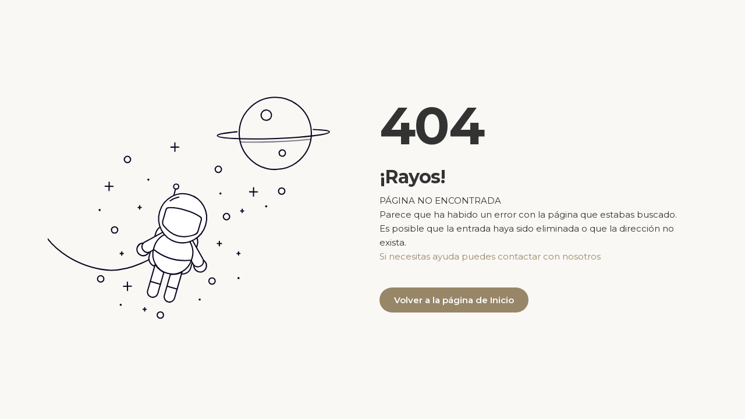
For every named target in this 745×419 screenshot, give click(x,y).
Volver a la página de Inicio (454, 300)
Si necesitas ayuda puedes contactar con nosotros (490, 256)
